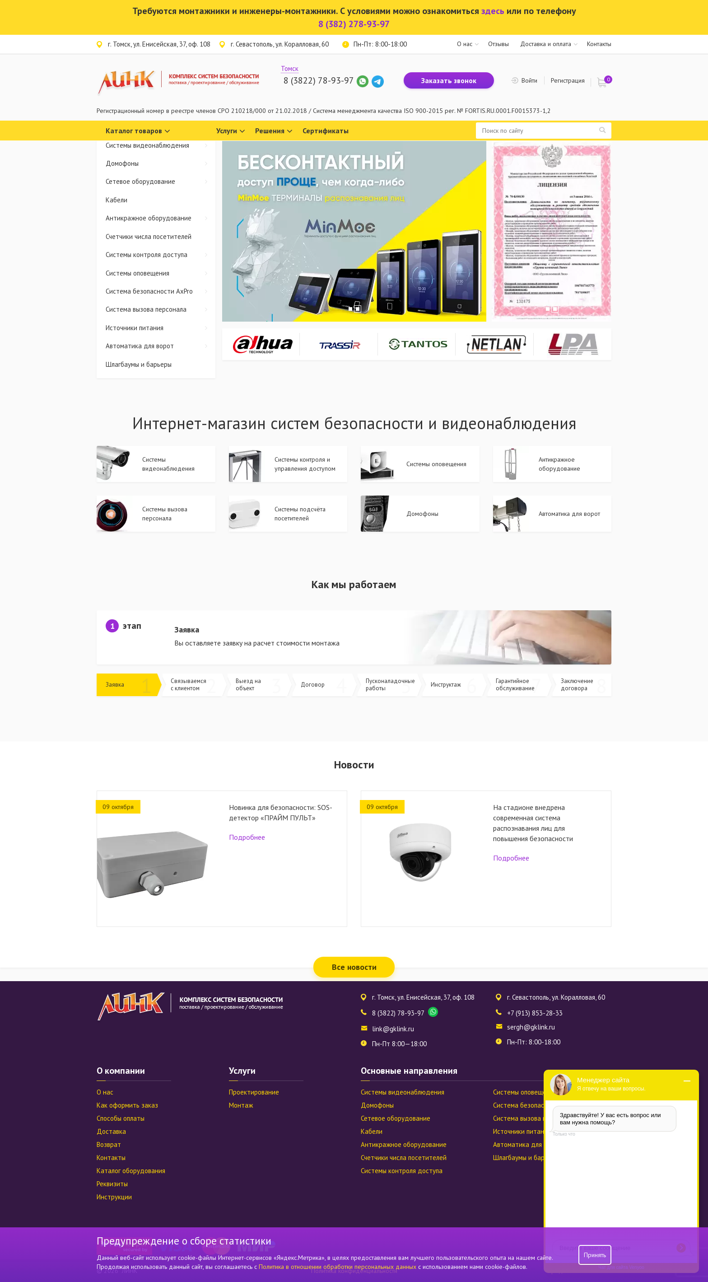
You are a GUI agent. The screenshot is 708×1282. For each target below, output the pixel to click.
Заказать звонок (448, 80)
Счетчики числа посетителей (148, 236)
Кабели (116, 200)
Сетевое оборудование (160, 181)
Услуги (230, 131)
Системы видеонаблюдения (160, 145)
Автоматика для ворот (160, 346)
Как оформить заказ (127, 1105)
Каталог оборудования (131, 1170)
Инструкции (114, 1197)
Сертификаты (326, 130)
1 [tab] (350, 309)
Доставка (111, 1131)
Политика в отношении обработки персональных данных (338, 1267)
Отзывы (498, 44)
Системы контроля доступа (160, 254)
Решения (274, 131)
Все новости (354, 967)
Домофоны (160, 163)
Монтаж (241, 1105)
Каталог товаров (138, 131)
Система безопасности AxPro (160, 291)
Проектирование (254, 1092)
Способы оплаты (120, 1118)
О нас (464, 43)
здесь (492, 11)
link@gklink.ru (393, 1029)
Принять (595, 1255)
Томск (289, 68)
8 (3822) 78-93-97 (319, 80)
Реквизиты (112, 1183)
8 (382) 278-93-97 (354, 24)
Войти (529, 80)
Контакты (599, 44)
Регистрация (568, 80)
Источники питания (160, 328)
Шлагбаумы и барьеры (139, 364)
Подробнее (247, 837)
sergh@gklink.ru (531, 1027)
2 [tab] (357, 309)
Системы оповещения (160, 273)
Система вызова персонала (160, 309)
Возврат (109, 1144)
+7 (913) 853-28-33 (535, 1013)
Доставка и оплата (545, 43)
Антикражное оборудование (160, 218)
